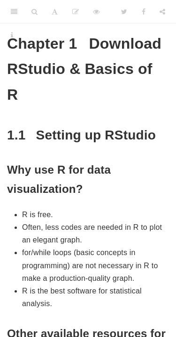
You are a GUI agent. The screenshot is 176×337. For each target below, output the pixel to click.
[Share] (162, 11)
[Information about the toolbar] (12, 35)
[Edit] (75, 11)
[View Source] (96, 11)
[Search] (34, 11)
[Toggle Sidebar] (14, 11)
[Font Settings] (55, 11)
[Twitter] (124, 11)
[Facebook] (144, 11)
